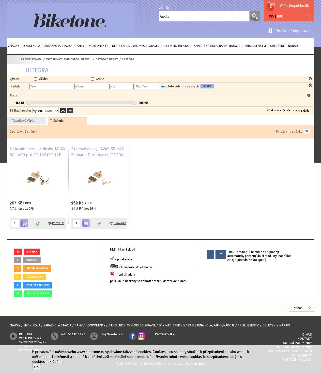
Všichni (43, 79)
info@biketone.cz (112, 334)
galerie (58, 121)
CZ (160, 8)
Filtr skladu (301, 111)
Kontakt (304, 339)
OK (36, 367)
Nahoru (299, 308)
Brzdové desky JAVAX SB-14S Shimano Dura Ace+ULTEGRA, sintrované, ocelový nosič (98, 154)
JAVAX (100, 79)
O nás (307, 334)
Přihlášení (282, 31)
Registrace (301, 31)
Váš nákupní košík (294, 5)
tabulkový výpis (23, 121)
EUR (280, 16)
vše (288, 110)
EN (167, 8)
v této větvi (173, 86)
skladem (276, 110)
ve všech (193, 86)
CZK (271, 16)
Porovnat (58, 223)
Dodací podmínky (296, 343)
